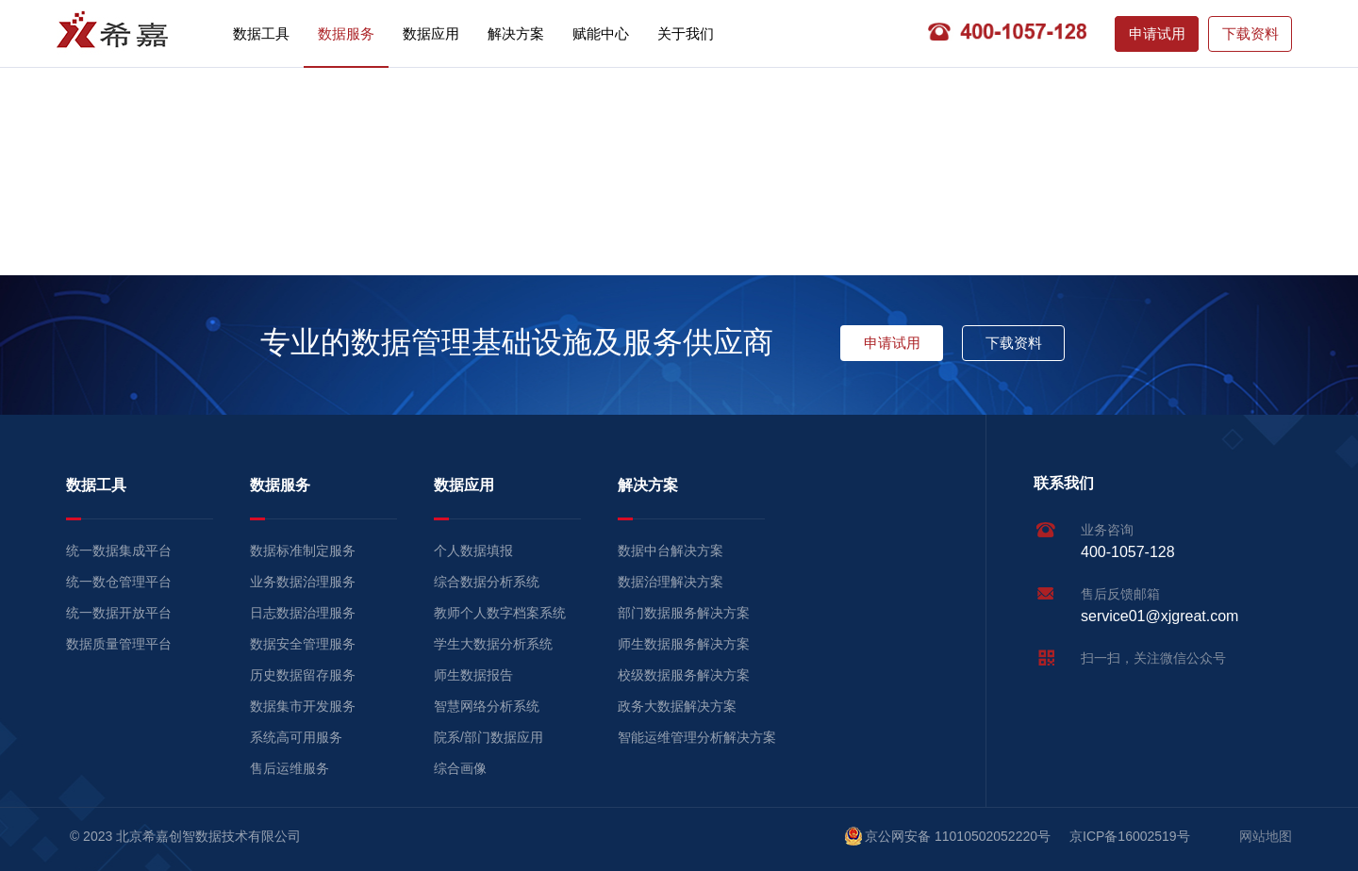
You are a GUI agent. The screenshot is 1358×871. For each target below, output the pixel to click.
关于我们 (685, 33)
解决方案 (516, 33)
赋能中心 (600, 33)
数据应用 (431, 33)
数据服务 (346, 33)
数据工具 (261, 33)
